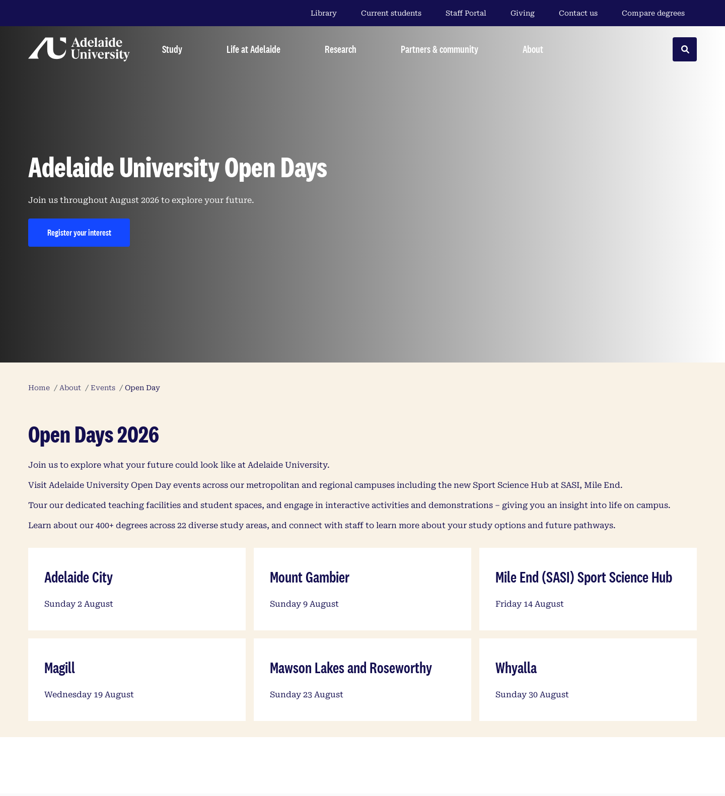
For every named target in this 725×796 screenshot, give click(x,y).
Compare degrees (659, 13)
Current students (391, 13)
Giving (523, 13)
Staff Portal (466, 13)
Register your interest (79, 232)
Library (324, 13)
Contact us (578, 13)
